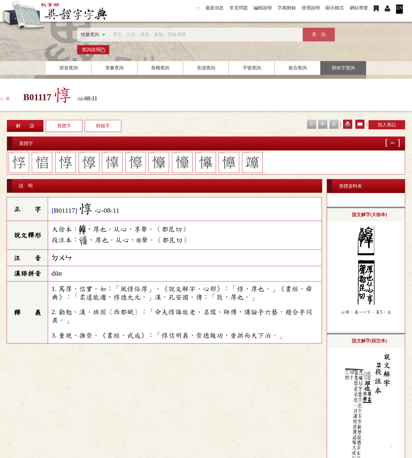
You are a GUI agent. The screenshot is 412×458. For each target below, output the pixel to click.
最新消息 (214, 7)
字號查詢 (252, 67)
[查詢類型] (91, 34)
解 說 (25, 125)
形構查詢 (160, 67)
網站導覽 (359, 7)
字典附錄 (287, 7)
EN (399, 7)
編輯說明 (262, 7)
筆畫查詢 (114, 67)
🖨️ (347, 124)
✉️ (360, 124)
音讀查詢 (206, 67)
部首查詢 (69, 67)
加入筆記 (387, 124)
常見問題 (238, 7)
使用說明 (311, 7)
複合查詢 (297, 67)
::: (198, 7)
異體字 (64, 125)
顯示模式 (335, 7)
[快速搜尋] (204, 34)
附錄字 (103, 125)
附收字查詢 (343, 67)
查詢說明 (93, 49)
